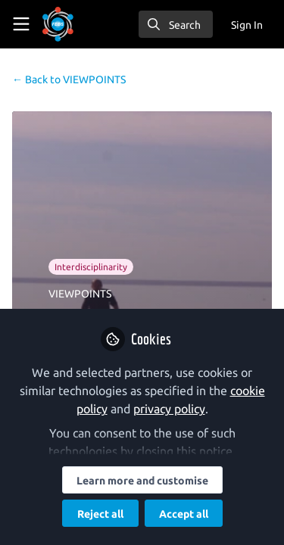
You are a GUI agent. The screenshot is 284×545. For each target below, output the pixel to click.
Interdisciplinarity (91, 267)
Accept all (183, 514)
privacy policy (169, 409)
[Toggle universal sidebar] (21, 24)
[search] (176, 24)
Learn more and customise (142, 481)
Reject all (100, 514)
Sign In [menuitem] (247, 25)
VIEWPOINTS (69, 79)
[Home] (57, 24)
